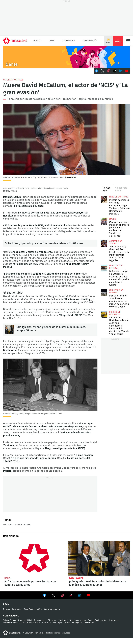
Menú (128, 41)
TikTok (115, 70)
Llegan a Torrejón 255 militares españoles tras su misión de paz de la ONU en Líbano (104, 292)
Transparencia (40, 620)
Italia (7, 578)
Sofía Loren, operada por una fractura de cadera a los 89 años (44, 243)
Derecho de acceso (78, 620)
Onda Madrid (69, 41)
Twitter (103, 70)
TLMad (52, 41)
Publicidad (63, 620)
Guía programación (52, 609)
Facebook (97, 70)
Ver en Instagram (62, 595)
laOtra (39, 609)
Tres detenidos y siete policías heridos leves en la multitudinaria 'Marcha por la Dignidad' (104, 243)
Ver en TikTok (70, 596)
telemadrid (11, 632)
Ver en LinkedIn (79, 595)
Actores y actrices (13, 80)
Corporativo (11, 615)
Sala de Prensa (9, 620)
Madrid (112, 219)
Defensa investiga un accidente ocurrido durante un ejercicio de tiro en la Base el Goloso (104, 268)
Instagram (109, 71)
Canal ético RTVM (10, 622)
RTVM (6, 604)
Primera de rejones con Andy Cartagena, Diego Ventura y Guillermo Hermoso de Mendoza (104, 199)
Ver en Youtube (88, 595)
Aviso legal (57, 622)
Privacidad (46, 622)
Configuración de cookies (83, 622)
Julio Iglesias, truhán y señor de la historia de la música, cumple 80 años (9, 329)
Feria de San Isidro (118, 197)
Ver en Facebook (44, 596)
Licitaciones (113, 620)
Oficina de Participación (30, 622)
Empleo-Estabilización (97, 620)
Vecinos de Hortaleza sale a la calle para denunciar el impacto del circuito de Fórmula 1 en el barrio (104, 314)
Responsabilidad (25, 620)
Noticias (37, 41)
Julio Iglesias (76, 578)
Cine (5, 524)
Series (10, 524)
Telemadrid (16, 609)
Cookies (67, 622)
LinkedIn (121, 71)
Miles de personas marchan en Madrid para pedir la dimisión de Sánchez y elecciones (104, 221)
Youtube (127, 71)
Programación (90, 41)
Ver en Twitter (53, 596)
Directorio (52, 620)
